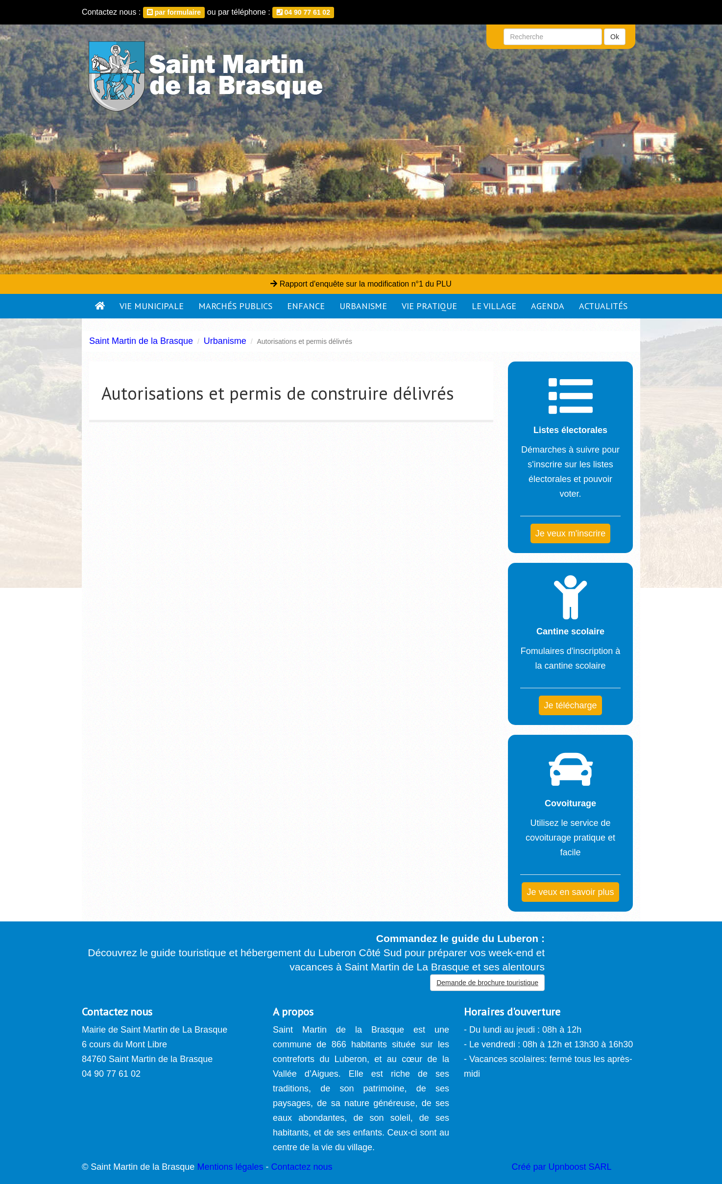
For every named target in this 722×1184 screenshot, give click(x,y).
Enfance (306, 306)
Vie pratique (429, 306)
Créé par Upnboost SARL (562, 1167)
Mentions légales (230, 1167)
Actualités (603, 306)
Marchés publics (235, 306)
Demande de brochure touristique (487, 983)
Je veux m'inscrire (570, 533)
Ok (614, 37)
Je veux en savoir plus (570, 892)
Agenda (547, 306)
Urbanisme (363, 306)
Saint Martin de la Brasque (141, 341)
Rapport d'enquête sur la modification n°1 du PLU (360, 284)
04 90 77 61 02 (303, 12)
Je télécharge (570, 705)
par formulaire (174, 12)
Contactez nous (301, 1167)
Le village (494, 306)
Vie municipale (152, 306)
